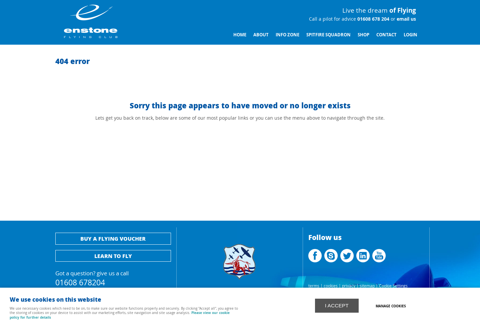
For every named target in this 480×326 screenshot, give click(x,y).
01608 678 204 (372, 19)
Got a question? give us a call (113, 277)
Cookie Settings (393, 285)
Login (410, 35)
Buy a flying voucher (113, 238)
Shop (363, 35)
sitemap (367, 285)
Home (239, 35)
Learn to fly (113, 256)
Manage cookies (391, 305)
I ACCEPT (337, 305)
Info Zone (287, 35)
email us (405, 19)
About (261, 35)
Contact (386, 35)
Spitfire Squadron (328, 35)
